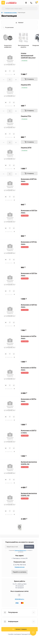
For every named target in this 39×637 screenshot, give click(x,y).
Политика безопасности (20, 550)
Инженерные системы (10, 12)
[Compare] (13, 71)
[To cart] (29, 79)
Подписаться (29, 546)
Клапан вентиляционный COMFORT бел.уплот (28, 55)
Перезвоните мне (19, 567)
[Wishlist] (9, 71)
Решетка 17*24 (26, 116)
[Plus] (15, 79)
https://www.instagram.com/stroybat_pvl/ (19, 595)
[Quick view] (5, 71)
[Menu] (3, 2)
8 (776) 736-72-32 (20, 565)
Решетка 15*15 (26, 85)
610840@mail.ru (19, 599)
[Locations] (26, 2)
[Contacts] (31, 2)
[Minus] (3, 79)
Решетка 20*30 (26, 147)
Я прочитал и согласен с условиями (19, 551)
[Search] (3, 8)
